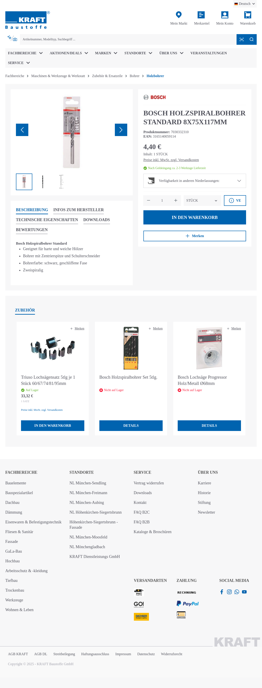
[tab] (32, 210)
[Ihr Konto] (225, 18)
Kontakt (140, 502)
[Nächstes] (121, 130)
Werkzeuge (14, 600)
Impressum (123, 654)
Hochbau (12, 561)
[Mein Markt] (179, 18)
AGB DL (40, 654)
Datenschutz (146, 654)
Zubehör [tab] (25, 310)
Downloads (143, 493)
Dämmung (13, 512)
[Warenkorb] (248, 18)
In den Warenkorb (195, 217)
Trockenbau (14, 590)
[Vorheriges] (22, 130)
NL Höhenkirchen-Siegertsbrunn (95, 512)
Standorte (81, 472)
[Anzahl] (162, 200)
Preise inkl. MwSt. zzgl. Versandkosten (171, 160)
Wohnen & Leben (19, 610)
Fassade (11, 541)
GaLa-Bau (13, 551)
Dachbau (12, 502)
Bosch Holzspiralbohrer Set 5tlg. (128, 377)
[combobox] (128, 39)
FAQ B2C (142, 512)
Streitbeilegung (64, 654)
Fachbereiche (21, 472)
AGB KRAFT (18, 654)
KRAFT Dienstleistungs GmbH (94, 556)
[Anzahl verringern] (148, 200)
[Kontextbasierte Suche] (12, 38)
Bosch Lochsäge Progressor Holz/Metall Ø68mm (202, 380)
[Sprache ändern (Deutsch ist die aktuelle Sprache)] (245, 4)
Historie (204, 493)
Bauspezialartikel (19, 493)
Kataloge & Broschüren (152, 532)
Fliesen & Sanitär (19, 532)
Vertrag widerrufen (149, 483)
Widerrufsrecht (171, 654)
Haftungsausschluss (95, 654)
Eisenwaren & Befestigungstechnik (33, 522)
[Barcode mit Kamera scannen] (242, 39)
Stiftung (204, 502)
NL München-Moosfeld (88, 537)
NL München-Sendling (87, 483)
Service (142, 472)
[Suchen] (252, 39)
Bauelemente (15, 483)
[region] (71, 142)
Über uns (208, 472)
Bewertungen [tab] (32, 230)
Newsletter (206, 512)
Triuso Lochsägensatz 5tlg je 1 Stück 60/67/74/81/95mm (48, 380)
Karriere (204, 483)
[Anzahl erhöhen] (175, 200)
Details (131, 425)
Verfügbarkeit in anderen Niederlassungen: (184, 180)
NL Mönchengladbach (87, 547)
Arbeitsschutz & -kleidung (26, 571)
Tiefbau (11, 580)
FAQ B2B (142, 522)
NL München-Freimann (88, 493)
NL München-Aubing (86, 502)
